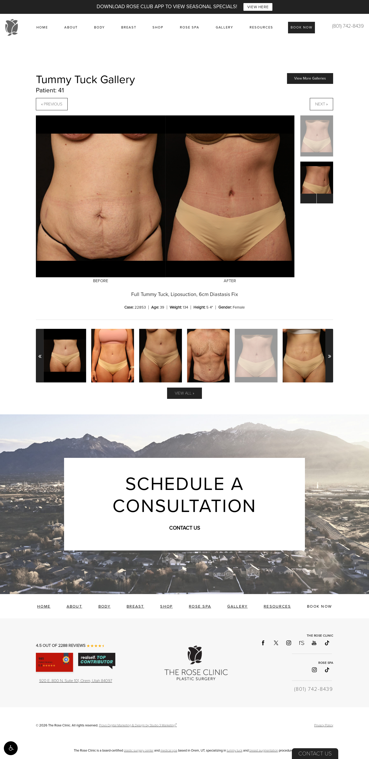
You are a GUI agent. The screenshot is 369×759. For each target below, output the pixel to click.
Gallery (224, 27)
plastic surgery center (138, 750)
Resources (261, 27)
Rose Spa (189, 27)
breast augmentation (263, 750)
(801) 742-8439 (348, 26)
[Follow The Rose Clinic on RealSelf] (301, 643)
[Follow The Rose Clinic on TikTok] (327, 643)
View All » (184, 393)
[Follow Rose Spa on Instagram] (314, 670)
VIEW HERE (258, 7)
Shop (157, 27)
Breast (128, 27)
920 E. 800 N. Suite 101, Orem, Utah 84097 (75, 680)
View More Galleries (310, 78)
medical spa (168, 750)
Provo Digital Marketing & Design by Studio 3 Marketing (138, 725)
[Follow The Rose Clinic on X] (276, 643)
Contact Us (315, 753)
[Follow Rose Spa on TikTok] (327, 670)
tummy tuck (234, 750)
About (71, 27)
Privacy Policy (323, 725)
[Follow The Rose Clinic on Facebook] (263, 643)
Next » (321, 104)
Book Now (301, 27)
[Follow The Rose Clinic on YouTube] (314, 643)
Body (99, 27)
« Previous (51, 104)
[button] (11, 748)
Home (42, 27)
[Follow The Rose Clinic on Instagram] (288, 643)
